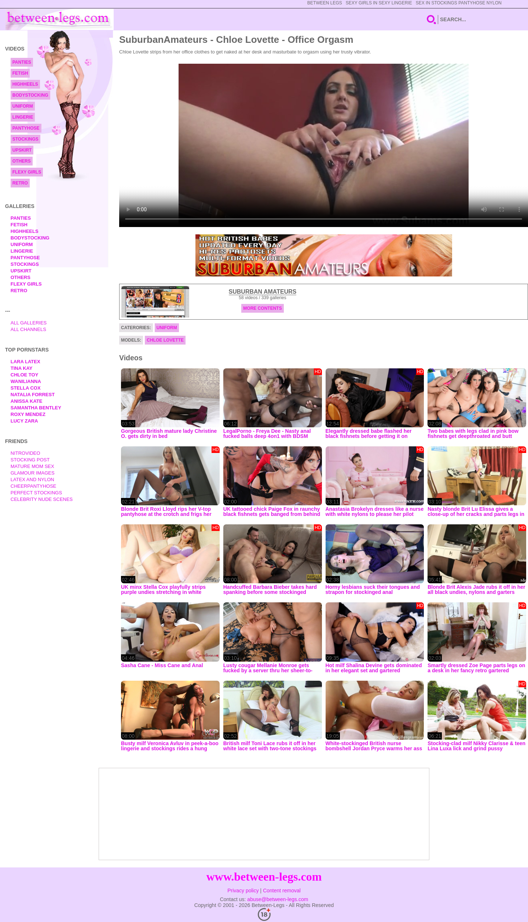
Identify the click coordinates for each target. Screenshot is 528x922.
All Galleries (29, 323)
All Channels (28, 329)
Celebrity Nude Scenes (42, 499)
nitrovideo (25, 453)
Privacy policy (243, 890)
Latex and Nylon (32, 479)
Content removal (282, 890)
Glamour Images (33, 473)
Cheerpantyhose (33, 486)
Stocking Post (30, 459)
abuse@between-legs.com (277, 899)
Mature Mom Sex (32, 466)
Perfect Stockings (36, 492)
